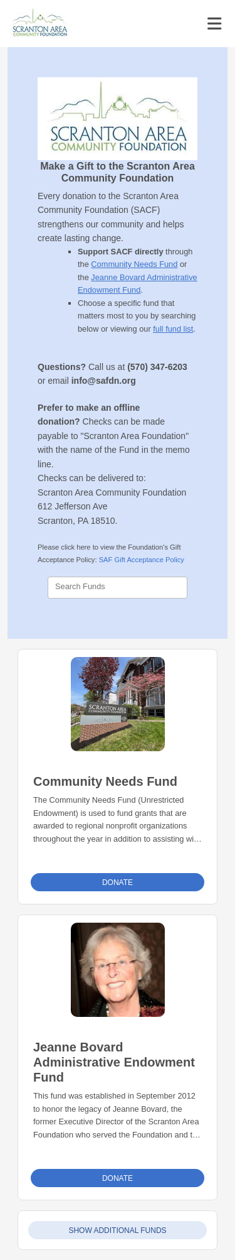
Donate (117, 882)
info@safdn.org (103, 381)
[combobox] (117, 588)
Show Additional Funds (117, 1230)
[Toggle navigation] (214, 24)
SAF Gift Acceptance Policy (141, 559)
